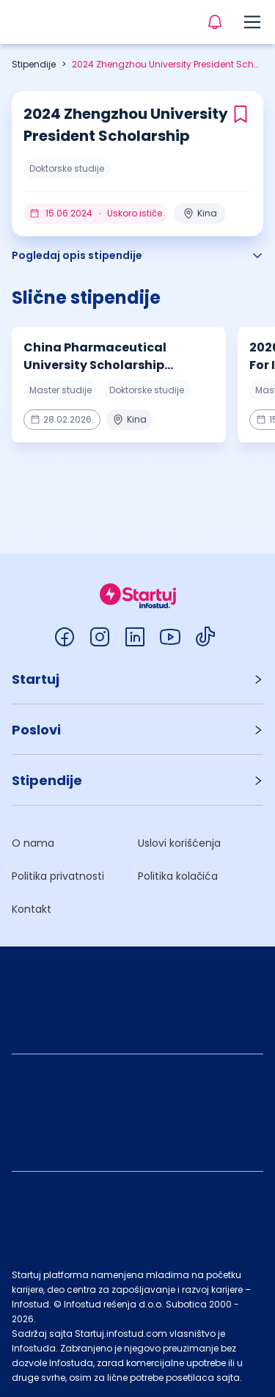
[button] (137, 679)
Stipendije (34, 64)
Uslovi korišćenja (179, 843)
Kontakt (31, 909)
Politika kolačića (178, 876)
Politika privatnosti (58, 876)
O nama (33, 843)
